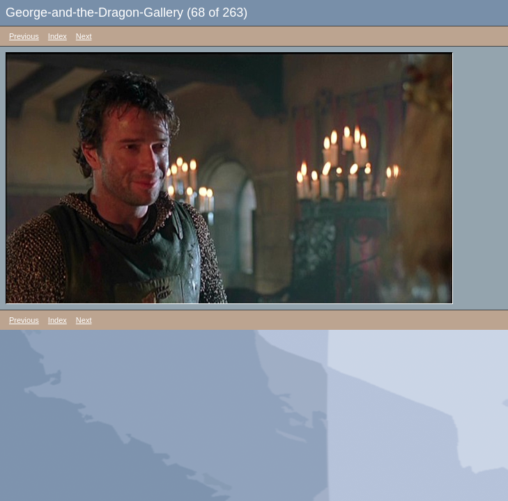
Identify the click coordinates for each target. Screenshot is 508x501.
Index (57, 36)
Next (84, 36)
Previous (24, 36)
